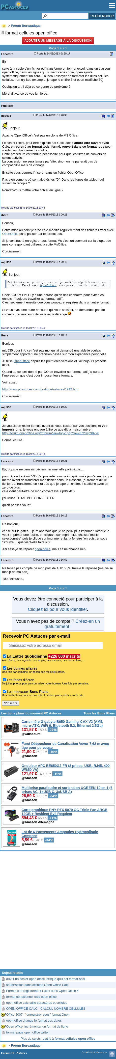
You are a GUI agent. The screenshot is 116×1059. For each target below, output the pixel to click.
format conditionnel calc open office (31, 997)
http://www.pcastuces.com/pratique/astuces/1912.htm (40, 389)
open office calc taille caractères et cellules (36, 1003)
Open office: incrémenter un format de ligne (37, 1026)
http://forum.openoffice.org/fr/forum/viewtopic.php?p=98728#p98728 (50, 433)
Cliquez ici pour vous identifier (57, 609)
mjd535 (6, 115)
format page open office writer (27, 1032)
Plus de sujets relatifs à (58, 1038)
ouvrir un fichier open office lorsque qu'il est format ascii (45, 979)
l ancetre (7, 53)
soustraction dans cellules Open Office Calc (37, 985)
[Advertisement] (58, 911)
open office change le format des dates (34, 1020)
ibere (4, 215)
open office (42, 549)
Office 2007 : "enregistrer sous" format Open (37, 1014)
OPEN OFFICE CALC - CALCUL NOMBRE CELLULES (46, 1008)
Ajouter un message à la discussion (57, 40)
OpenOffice (10, 234)
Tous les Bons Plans (99, 713)
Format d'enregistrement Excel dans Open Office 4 (42, 991)
